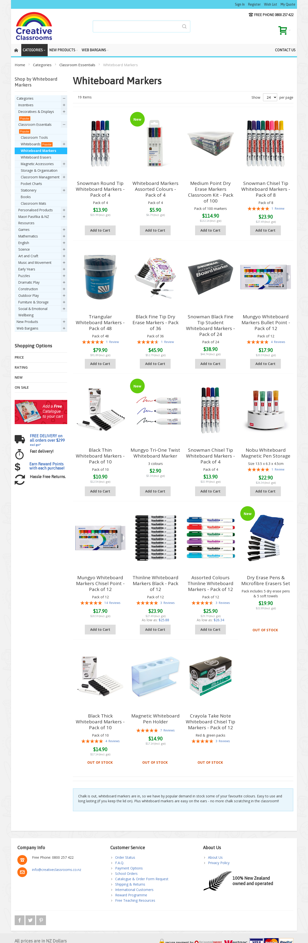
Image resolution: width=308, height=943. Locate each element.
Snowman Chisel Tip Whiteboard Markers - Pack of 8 (265, 189)
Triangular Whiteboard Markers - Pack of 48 (100, 322)
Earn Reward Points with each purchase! (47, 466)
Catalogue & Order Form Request (141, 879)
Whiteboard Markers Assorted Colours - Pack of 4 (155, 189)
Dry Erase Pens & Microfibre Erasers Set (265, 580)
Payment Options (129, 868)
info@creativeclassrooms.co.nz (56, 869)
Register (254, 4)
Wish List (270, 4)
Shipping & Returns (130, 884)
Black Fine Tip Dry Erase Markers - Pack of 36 (155, 322)
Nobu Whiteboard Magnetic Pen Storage (265, 453)
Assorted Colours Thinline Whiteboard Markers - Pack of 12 (210, 583)
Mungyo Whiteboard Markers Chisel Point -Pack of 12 (100, 583)
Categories (43, 64)
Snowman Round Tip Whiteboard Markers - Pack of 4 (100, 189)
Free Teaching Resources (135, 900)
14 (112, 603)
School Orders (126, 873)
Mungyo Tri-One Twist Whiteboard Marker (155, 453)
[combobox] (141, 26)
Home (20, 64)
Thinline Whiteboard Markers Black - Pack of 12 (155, 583)
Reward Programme (131, 895)
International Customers (134, 889)
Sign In (240, 4)
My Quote (287, 4)
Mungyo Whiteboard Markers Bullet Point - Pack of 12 (266, 322)
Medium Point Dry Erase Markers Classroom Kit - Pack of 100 (210, 192)
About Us (215, 857)
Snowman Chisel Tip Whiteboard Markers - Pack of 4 (210, 456)
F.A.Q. (119, 862)
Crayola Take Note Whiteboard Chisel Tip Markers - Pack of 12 (210, 722)
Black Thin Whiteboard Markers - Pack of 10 (100, 456)
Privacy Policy (219, 862)
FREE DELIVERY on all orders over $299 (47, 440)
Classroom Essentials (77, 64)
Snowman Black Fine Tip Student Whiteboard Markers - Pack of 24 (210, 325)
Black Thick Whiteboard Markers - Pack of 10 (100, 722)
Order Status (125, 857)
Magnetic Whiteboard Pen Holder (155, 719)
